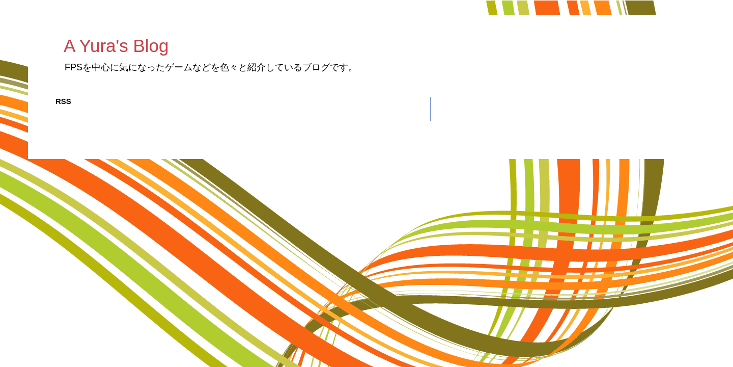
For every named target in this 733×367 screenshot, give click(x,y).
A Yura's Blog (116, 46)
